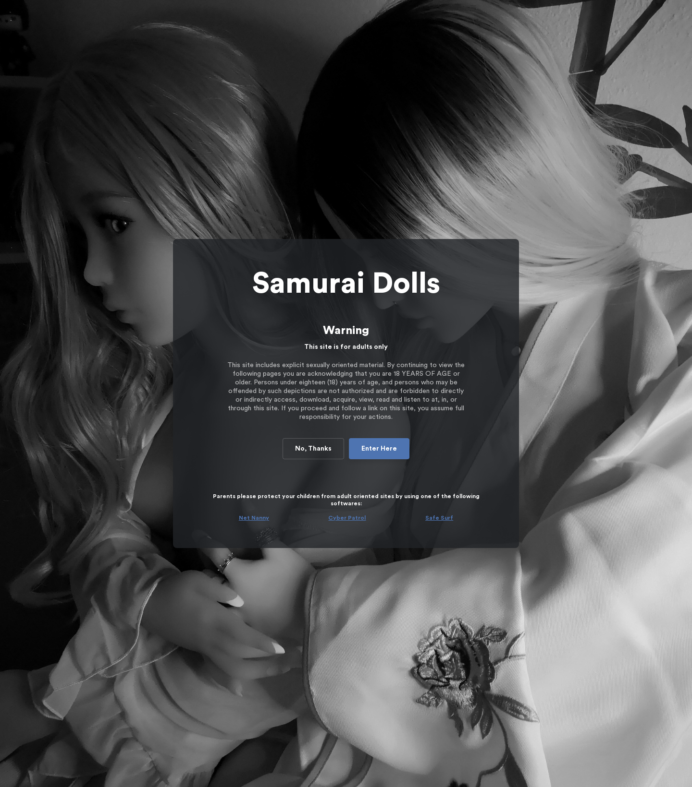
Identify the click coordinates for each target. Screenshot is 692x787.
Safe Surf (439, 518)
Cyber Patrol (347, 518)
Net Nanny (254, 518)
